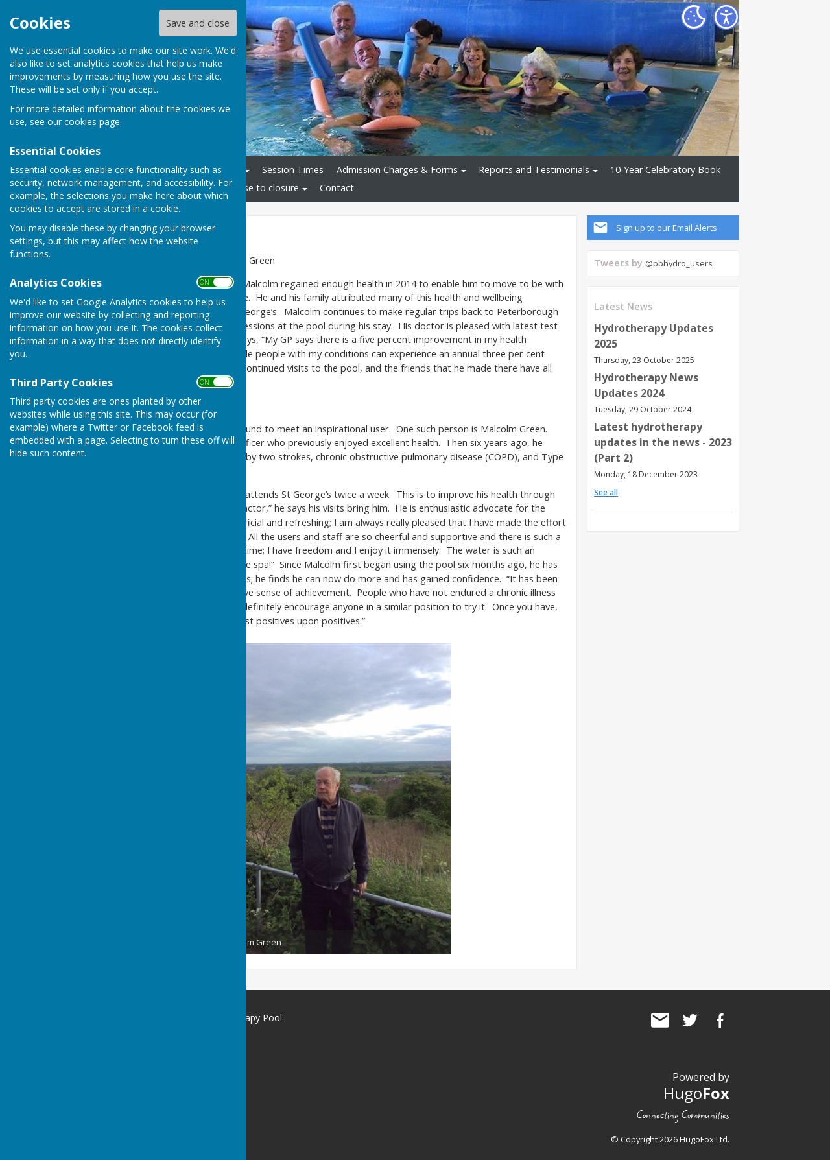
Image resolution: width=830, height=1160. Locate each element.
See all (606, 492)
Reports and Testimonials (534, 169)
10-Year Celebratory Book (665, 169)
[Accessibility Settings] (726, 17)
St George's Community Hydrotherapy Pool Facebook (719, 1020)
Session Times (293, 169)
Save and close (198, 23)
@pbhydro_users (679, 263)
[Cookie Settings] (694, 17)
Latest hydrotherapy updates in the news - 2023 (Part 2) (663, 442)
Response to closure (255, 188)
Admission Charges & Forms (397, 169)
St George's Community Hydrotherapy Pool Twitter (690, 1020)
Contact (337, 188)
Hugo (696, 1093)
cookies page (92, 121)
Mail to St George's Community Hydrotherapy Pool (660, 1020)
